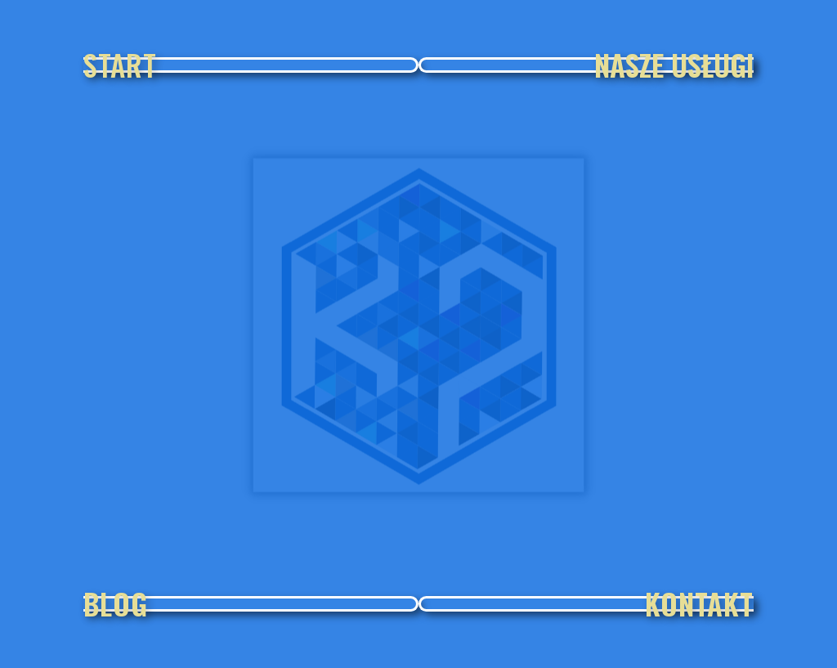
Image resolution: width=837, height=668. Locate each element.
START (120, 64)
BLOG (115, 603)
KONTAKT (699, 603)
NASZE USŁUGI (674, 64)
